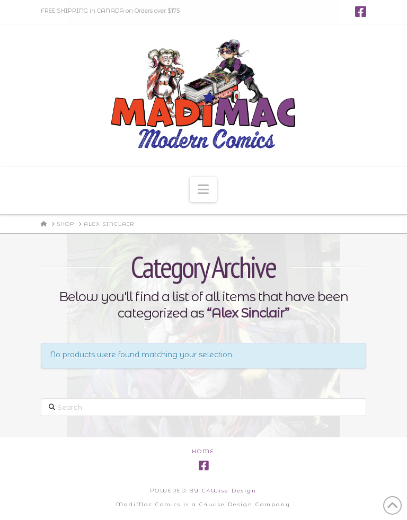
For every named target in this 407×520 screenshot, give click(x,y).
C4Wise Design (229, 490)
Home (203, 451)
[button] (203, 189)
